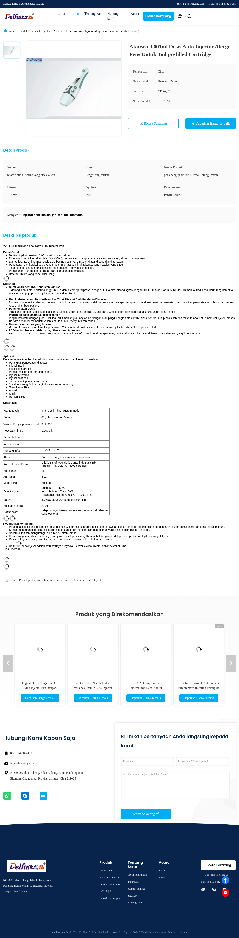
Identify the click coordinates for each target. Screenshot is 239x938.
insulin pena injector (22, 580)
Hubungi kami (113, 16)
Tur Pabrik (133, 881)
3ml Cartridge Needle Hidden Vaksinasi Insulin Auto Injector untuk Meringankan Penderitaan (93, 687)
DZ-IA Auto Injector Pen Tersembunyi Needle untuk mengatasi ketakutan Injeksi (146, 687)
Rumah (62, 14)
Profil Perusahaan (137, 874)
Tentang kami (93, 14)
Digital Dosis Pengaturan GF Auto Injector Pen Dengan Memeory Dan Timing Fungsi (40, 687)
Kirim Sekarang (146, 814)
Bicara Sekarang (158, 16)
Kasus (162, 870)
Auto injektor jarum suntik (54, 580)
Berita (162, 877)
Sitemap (132, 895)
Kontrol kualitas (136, 888)
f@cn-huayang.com (22, 763)
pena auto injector (40, 31)
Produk (75, 14)
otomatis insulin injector (88, 580)
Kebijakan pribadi (61, 932)
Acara (135, 14)
